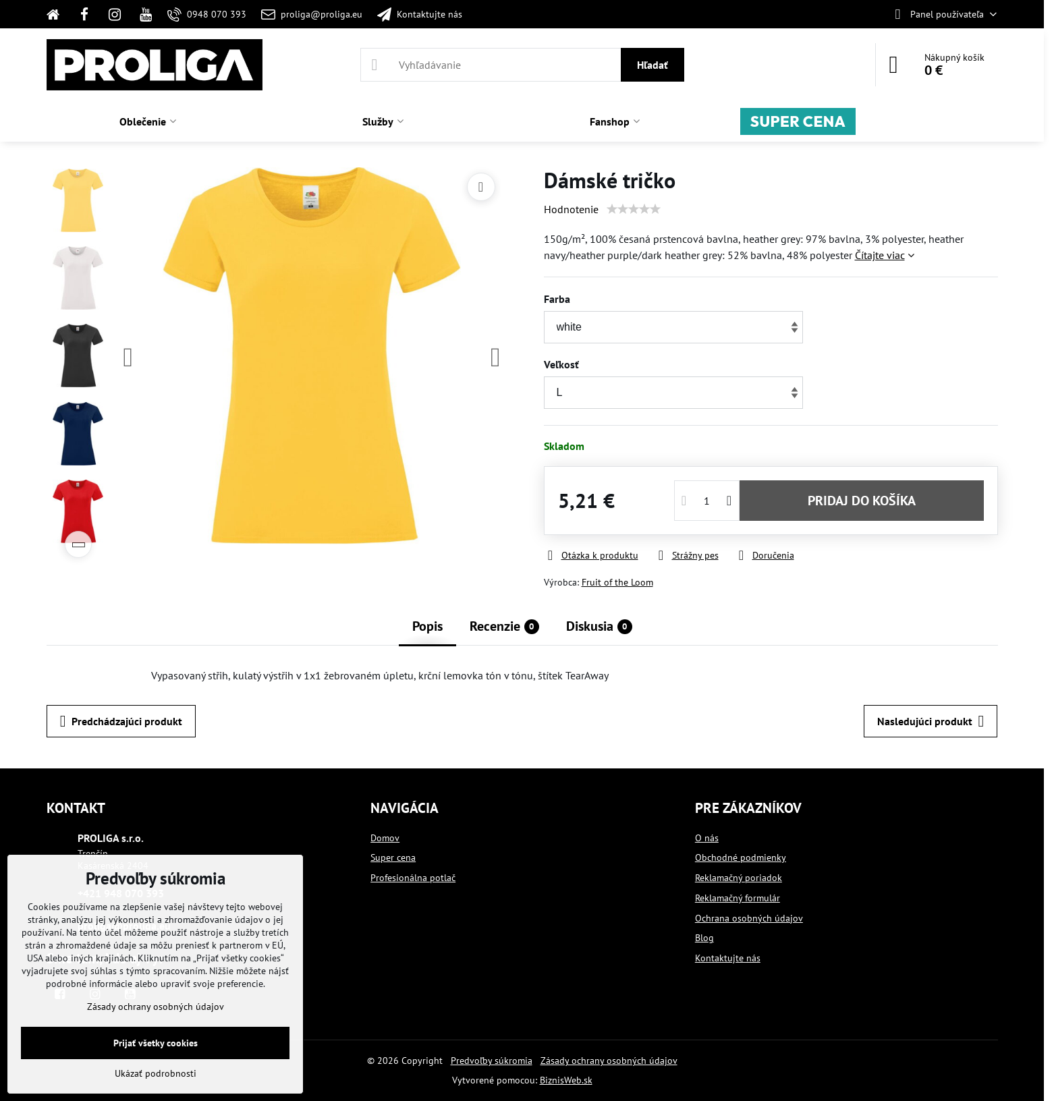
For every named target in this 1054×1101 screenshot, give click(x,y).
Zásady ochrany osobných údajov (608, 1060)
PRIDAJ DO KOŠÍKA (862, 500)
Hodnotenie (571, 209)
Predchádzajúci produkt (121, 721)
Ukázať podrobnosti (155, 1073)
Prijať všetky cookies (155, 1043)
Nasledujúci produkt (930, 721)
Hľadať (652, 65)
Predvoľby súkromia (491, 1060)
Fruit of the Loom (617, 582)
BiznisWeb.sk (566, 1080)
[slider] (634, 209)
